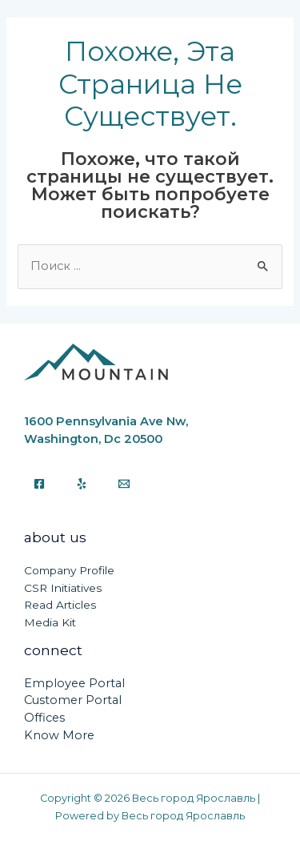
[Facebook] (39, 484)
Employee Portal (74, 683)
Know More (59, 735)
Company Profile (69, 570)
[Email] (124, 484)
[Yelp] (81, 484)
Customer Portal (73, 700)
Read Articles (60, 604)
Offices (44, 717)
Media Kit (50, 622)
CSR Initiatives (63, 587)
